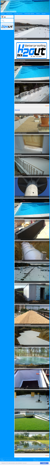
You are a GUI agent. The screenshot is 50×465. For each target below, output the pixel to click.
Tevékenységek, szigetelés (29, 13)
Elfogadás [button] (44, 463)
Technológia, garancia (18, 13)
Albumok (38, 13)
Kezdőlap (2, 13)
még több (47, 105)
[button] (1, 6)
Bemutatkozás (9, 13)
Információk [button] (25, 463)
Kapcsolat (43, 13)
